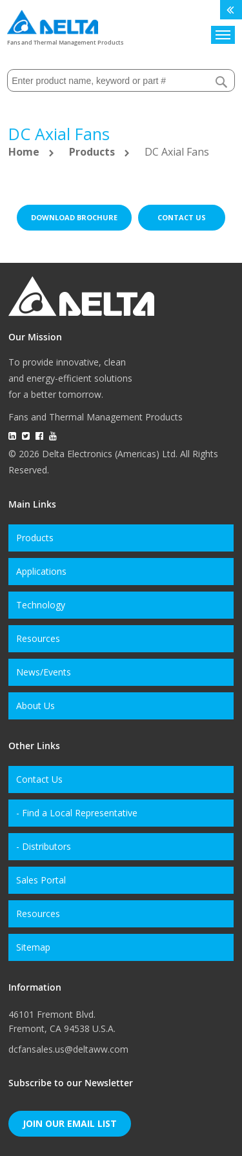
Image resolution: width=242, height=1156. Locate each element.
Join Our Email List (70, 1123)
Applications (41, 571)
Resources (38, 638)
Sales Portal (41, 880)
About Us (35, 705)
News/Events (43, 672)
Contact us (181, 217)
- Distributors (43, 846)
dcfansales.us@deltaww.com (68, 1049)
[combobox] (121, 80)
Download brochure (74, 217)
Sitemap (33, 947)
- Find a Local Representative (76, 813)
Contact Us (39, 779)
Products (93, 152)
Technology (40, 605)
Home (25, 152)
